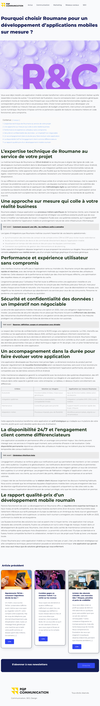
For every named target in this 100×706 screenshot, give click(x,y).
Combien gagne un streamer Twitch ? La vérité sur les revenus (47, 595)
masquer (16, 120)
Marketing (57, 5)
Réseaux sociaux (72, 5)
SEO (84, 5)
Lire (9, 641)
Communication (42, 5)
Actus (30, 5)
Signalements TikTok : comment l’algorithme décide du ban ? (14, 595)
